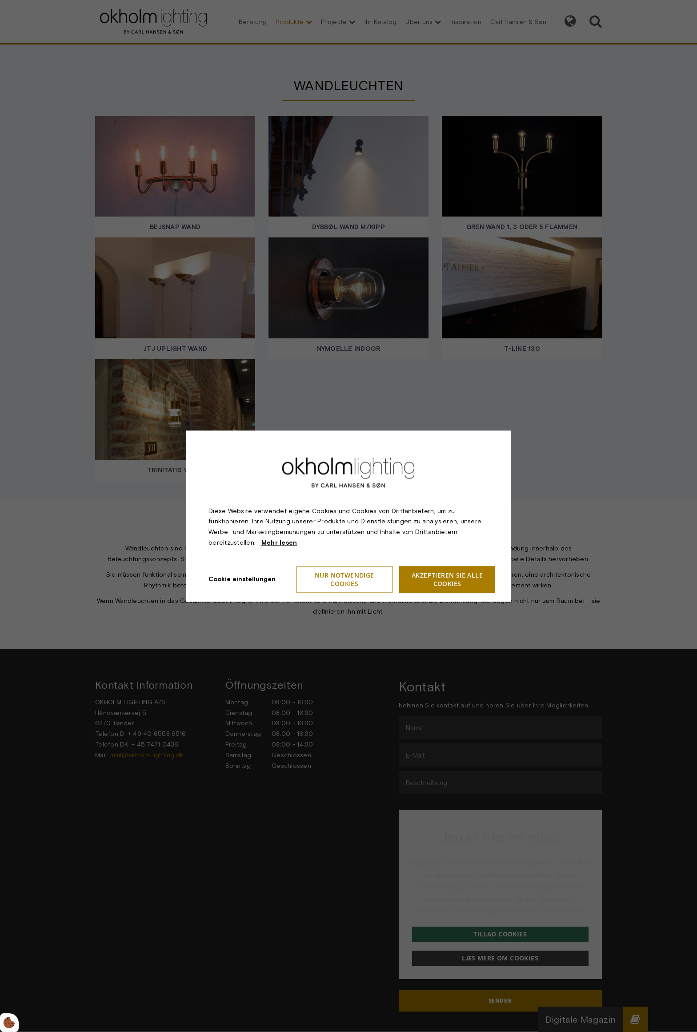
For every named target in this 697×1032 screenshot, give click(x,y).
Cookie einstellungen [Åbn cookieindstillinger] (242, 578)
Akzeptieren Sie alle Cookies (447, 579)
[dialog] (348, 516)
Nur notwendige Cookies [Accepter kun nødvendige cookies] (344, 579)
